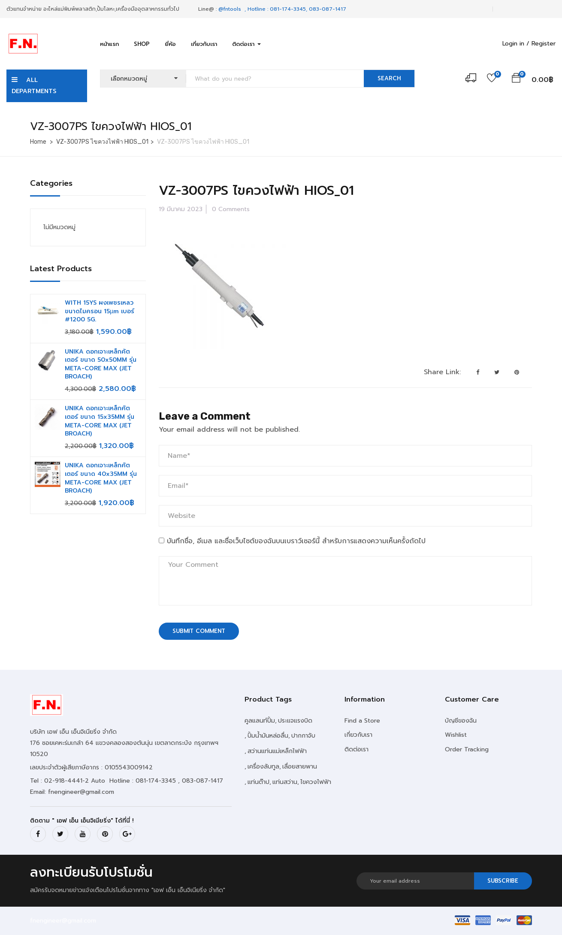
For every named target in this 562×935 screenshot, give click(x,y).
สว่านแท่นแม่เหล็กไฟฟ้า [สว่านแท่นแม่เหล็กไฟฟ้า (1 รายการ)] (277, 751)
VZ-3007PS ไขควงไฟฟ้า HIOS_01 (102, 141)
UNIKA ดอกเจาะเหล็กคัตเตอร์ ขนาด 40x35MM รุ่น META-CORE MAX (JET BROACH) (101, 478)
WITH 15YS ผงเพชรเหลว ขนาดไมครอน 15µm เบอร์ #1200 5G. (99, 311)
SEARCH (389, 78)
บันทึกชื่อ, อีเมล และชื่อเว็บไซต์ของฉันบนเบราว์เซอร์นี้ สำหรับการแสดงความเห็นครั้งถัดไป (296, 541)
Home (38, 141)
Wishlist (456, 734)
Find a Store (362, 720)
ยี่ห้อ (170, 44)
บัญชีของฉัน (461, 720)
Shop (142, 44)
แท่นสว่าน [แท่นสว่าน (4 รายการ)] (284, 782)
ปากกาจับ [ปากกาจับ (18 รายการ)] (303, 735)
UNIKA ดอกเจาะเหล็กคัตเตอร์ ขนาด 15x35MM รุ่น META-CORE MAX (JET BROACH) (99, 421)
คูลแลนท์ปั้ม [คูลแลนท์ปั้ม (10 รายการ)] (260, 720)
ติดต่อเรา (246, 44)
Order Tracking (467, 749)
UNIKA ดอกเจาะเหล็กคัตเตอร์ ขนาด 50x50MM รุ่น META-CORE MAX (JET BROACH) (100, 364)
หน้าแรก (109, 44)
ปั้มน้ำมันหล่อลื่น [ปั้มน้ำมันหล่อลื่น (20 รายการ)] (268, 735)
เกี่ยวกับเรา (204, 44)
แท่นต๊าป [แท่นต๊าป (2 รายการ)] (258, 782)
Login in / (515, 43)
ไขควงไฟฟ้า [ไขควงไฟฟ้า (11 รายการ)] (315, 782)
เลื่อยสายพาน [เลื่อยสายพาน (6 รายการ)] (299, 766)
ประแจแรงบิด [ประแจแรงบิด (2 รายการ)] (295, 720)
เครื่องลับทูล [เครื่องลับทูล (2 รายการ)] (263, 766)
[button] (516, 79)
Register (544, 43)
